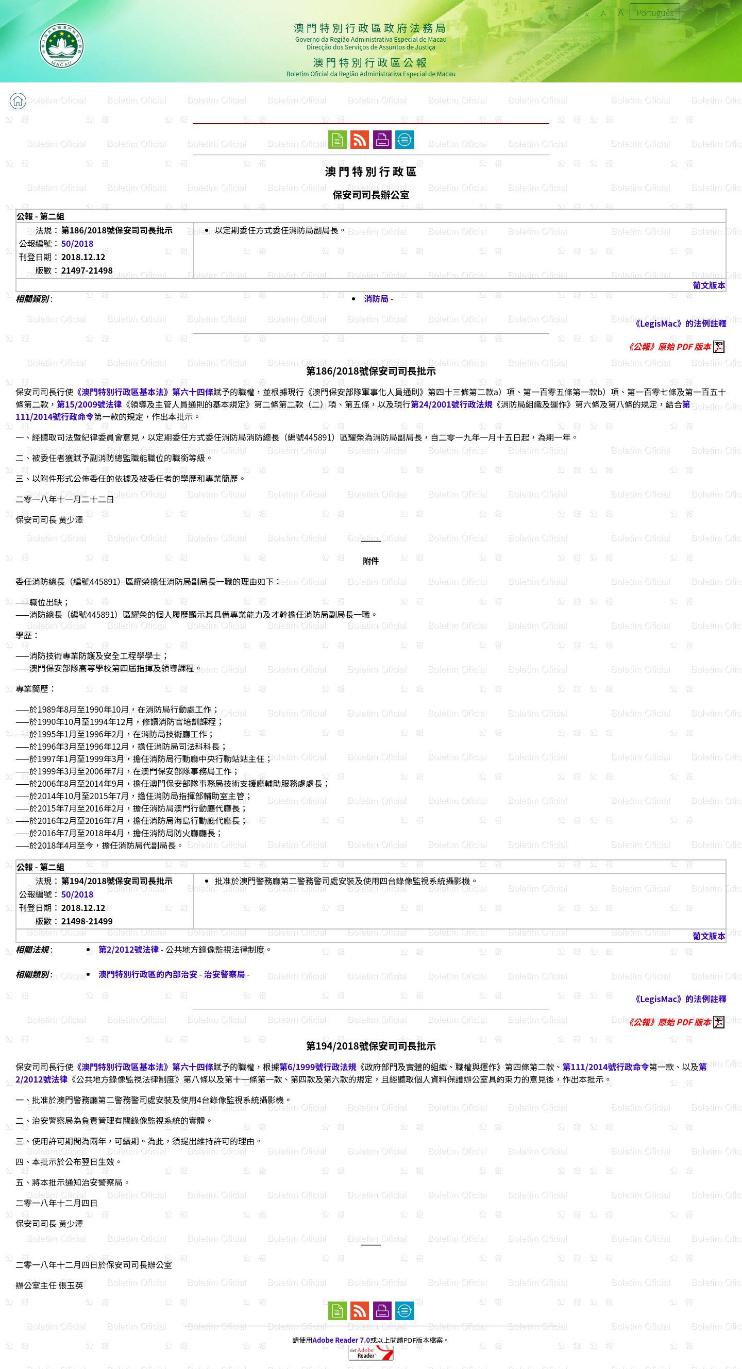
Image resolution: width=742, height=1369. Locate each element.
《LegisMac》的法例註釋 (679, 323)
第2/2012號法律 (128, 949)
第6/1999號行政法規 (317, 1066)
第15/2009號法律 (89, 404)
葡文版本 (709, 285)
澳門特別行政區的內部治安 (147, 974)
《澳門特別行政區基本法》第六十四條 (143, 391)
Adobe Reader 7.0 (341, 1340)
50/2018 (77, 243)
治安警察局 (224, 974)
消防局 (376, 298)
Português (654, 12)
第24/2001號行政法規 (452, 404)
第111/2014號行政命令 (605, 1066)
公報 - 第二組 (40, 216)
